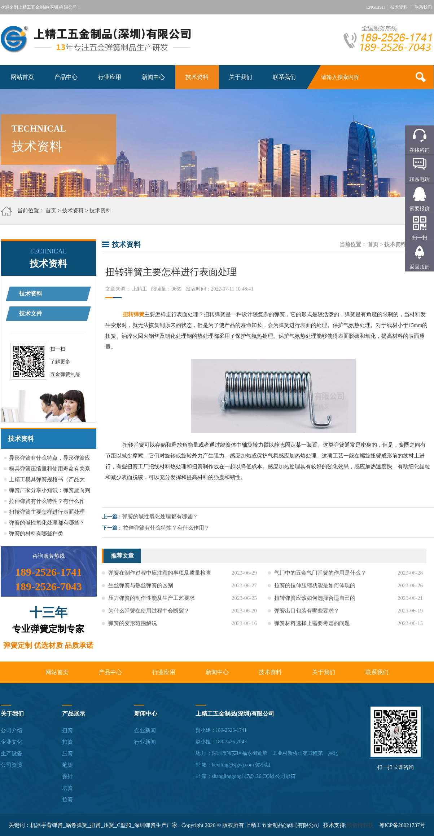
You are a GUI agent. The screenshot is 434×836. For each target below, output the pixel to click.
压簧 (67, 753)
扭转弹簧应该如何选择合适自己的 (314, 605)
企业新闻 (145, 730)
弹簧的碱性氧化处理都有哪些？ (47, 523)
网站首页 (22, 77)
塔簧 (67, 788)
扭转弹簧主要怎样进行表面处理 (47, 512)
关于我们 (240, 77)
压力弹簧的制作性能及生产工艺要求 (151, 605)
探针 (67, 776)
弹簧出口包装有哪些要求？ (306, 617)
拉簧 (67, 799)
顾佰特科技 (360, 825)
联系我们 (423, 7)
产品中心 (66, 77)
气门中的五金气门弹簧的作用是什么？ (320, 580)
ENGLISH (375, 7)
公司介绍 (11, 730)
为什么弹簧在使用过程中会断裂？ (148, 617)
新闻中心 (153, 77)
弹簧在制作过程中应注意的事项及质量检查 (159, 580)
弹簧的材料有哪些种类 (36, 533)
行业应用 (109, 77)
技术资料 (399, 7)
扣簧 (67, 742)
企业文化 (11, 742)
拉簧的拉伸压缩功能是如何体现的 (314, 592)
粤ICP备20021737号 (402, 825)
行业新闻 (145, 742)
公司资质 (11, 765)
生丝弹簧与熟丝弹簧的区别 (140, 592)
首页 (50, 210)
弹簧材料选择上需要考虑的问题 (312, 630)
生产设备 (11, 753)
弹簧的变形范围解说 (132, 630)
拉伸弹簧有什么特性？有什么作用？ (173, 528)
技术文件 (30, 313)
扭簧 (67, 730)
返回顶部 (419, 267)
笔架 (67, 765)
